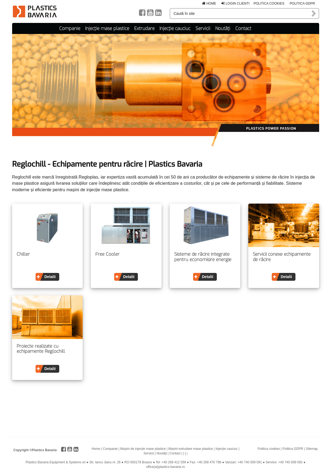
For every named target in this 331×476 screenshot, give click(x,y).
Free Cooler (107, 254)
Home (209, 3)
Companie (69, 28)
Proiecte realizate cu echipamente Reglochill (41, 349)
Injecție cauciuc (174, 28)
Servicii (203, 28)
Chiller (23, 254)
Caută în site (314, 13)
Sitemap (312, 449)
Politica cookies (268, 3)
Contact (243, 28)
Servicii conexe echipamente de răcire (282, 257)
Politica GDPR (302, 3)
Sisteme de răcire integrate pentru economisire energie (202, 257)
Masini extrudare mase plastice (190, 449)
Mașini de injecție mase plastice (143, 449)
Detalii (50, 277)
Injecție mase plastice (107, 28)
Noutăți (222, 28)
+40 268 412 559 (174, 462)
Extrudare (144, 28)
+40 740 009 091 (250, 462)
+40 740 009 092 (290, 462)
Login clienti (235, 3)
